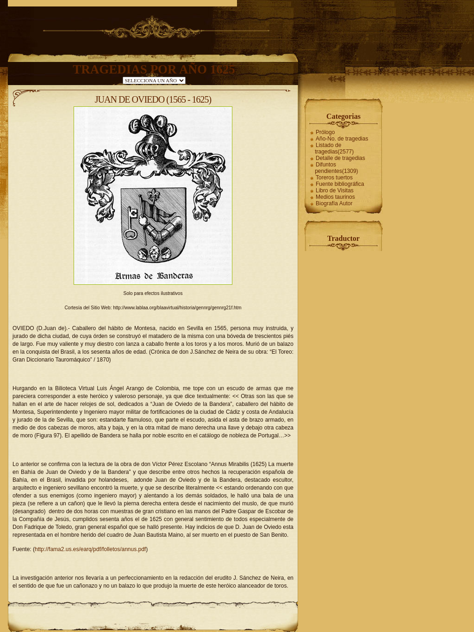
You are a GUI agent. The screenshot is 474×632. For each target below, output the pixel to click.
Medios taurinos (335, 197)
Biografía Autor (334, 203)
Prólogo (325, 132)
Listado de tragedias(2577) (334, 148)
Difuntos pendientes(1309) (336, 167)
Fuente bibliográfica (340, 184)
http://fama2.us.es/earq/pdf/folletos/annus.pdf (90, 549)
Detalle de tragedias (340, 158)
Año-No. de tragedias (342, 138)
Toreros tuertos (334, 177)
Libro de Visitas (335, 190)
